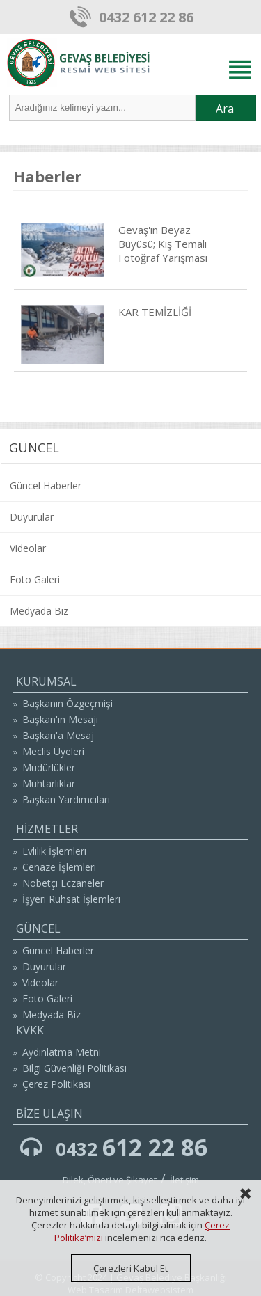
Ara (225, 108)
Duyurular (32, 516)
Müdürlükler (48, 767)
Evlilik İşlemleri (54, 851)
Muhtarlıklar (48, 783)
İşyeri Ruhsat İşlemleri (71, 899)
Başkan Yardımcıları (66, 799)
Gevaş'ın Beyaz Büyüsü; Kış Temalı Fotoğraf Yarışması (162, 243)
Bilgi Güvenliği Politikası (74, 1068)
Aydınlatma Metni (61, 1052)
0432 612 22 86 (146, 17)
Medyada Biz (39, 610)
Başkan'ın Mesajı (60, 719)
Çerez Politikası (56, 1084)
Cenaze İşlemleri (59, 867)
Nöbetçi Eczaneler (63, 883)
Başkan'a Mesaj (58, 735)
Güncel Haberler (45, 485)
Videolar (28, 548)
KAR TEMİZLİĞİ (154, 312)
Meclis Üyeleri (53, 751)
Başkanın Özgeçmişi (67, 703)
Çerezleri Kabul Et (130, 1268)
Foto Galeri (35, 579)
